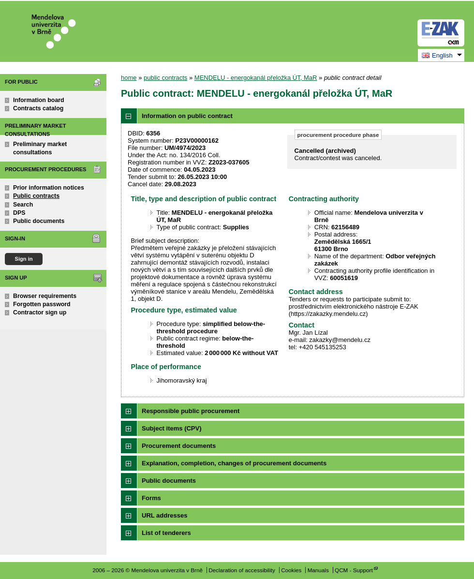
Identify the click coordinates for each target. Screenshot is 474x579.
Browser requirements (44, 296)
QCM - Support (354, 570)
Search (23, 204)
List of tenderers (166, 532)
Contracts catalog (38, 108)
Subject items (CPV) (172, 428)
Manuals (318, 570)
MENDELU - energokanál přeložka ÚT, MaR (255, 77)
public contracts (165, 77)
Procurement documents (179, 445)
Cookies (291, 570)
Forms (151, 498)
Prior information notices (48, 187)
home (129, 77)
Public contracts (36, 196)
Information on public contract (187, 115)
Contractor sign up (39, 312)
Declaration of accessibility (241, 570)
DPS (19, 212)
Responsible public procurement (190, 411)
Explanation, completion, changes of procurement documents (234, 463)
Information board (38, 100)
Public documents (38, 221)
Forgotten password (42, 304)
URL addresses (164, 515)
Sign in (23, 259)
